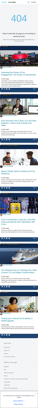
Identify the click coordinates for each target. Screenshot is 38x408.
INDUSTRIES (5, 46)
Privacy (6, 375)
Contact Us (6, 350)
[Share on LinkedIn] (2, 90)
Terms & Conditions (9, 372)
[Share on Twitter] (5, 90)
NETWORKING (5, 292)
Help (5, 369)
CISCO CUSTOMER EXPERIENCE (10, 145)
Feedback (6, 366)
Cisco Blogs (12, 2)
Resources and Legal (19, 362)
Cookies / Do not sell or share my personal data (16, 379)
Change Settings (18, 404)
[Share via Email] (9, 90)
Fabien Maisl (7, 214)
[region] (19, 399)
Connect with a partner (9, 356)
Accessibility (7, 382)
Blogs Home (21, 41)
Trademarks (7, 385)
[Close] (35, 393)
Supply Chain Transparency (11, 388)
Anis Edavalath (7, 265)
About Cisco (7, 347)
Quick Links (19, 343)
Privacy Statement (18, 401)
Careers (6, 353)
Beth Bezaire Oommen (10, 115)
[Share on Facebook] (7, 90)
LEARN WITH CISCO (7, 94)
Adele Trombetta (8, 166)
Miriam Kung (7, 313)
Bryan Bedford (7, 67)
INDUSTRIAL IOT (6, 193)
